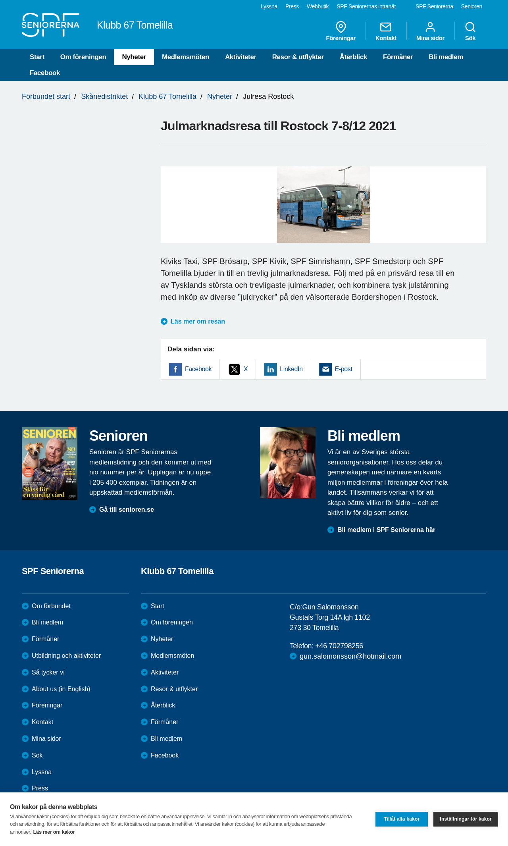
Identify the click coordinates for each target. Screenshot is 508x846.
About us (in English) (61, 689)
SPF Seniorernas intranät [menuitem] (366, 6)
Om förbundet (51, 606)
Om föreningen (83, 57)
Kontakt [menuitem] (385, 31)
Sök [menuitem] (470, 31)
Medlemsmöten (185, 57)
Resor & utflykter (298, 57)
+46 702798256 (339, 646)
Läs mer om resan (198, 321)
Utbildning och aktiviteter (66, 655)
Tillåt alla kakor (401, 819)
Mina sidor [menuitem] (430, 31)
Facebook (45, 73)
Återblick (353, 57)
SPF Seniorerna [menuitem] (434, 6)
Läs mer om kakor (54, 832)
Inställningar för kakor (466, 819)
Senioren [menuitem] (471, 6)
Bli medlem (446, 57)
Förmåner (398, 57)
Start (37, 57)
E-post (343, 369)
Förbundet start (46, 96)
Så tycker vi (48, 672)
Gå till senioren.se (126, 509)
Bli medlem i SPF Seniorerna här (386, 529)
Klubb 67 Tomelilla (167, 96)
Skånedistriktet (104, 96)
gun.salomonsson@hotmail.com (350, 656)
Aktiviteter (240, 57)
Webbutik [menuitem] (318, 6)
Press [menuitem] (292, 6)
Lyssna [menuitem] (269, 6)
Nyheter (134, 57)
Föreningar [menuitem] (341, 31)
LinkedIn (291, 369)
